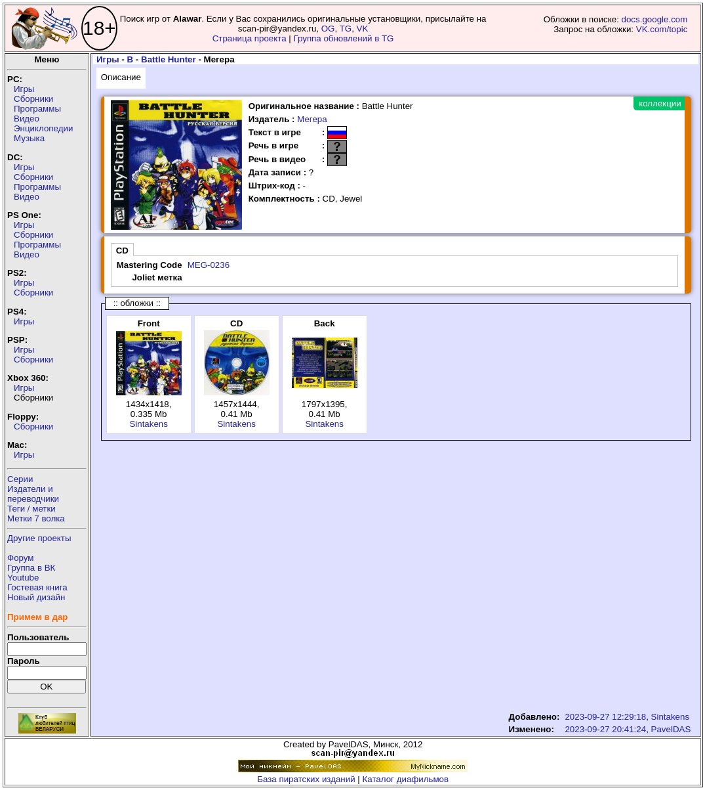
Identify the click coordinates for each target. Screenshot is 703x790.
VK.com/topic (662, 29)
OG (328, 28)
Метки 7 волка (36, 518)
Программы (37, 109)
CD (122, 250)
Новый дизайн (36, 597)
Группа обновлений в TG (344, 38)
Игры (24, 89)
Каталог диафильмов (406, 779)
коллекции (660, 103)
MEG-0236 (209, 265)
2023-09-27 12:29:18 (605, 717)
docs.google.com (655, 19)
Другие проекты (39, 538)
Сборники (33, 99)
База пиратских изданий (306, 779)
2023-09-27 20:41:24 (605, 729)
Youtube (23, 577)
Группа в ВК (31, 568)
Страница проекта (249, 38)
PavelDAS (671, 729)
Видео (26, 118)
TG (346, 28)
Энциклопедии (43, 128)
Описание (121, 77)
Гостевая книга (37, 587)
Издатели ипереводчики (33, 494)
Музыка (29, 138)
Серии (20, 479)
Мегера (312, 119)
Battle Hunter (168, 59)
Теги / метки (31, 509)
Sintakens (148, 424)
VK (363, 28)
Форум (20, 558)
